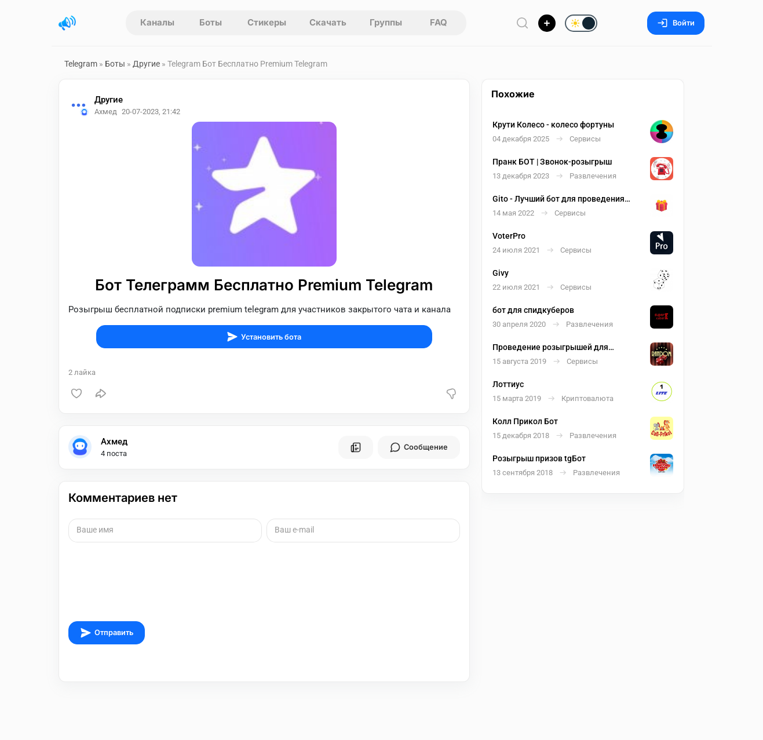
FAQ (438, 22)
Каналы (157, 22)
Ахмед (114, 441)
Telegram (80, 63)
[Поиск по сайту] (522, 23)
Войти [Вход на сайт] (676, 22)
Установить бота (264, 336)
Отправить (106, 633)
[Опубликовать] (547, 23)
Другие (146, 63)
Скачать (327, 22)
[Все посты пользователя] (355, 447)
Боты (210, 22)
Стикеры (266, 22)
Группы (386, 22)
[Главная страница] (67, 23)
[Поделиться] (100, 393)
